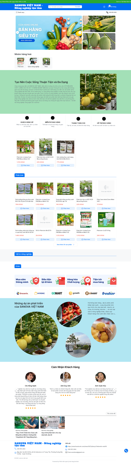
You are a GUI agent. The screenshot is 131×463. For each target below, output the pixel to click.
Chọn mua (25, 165)
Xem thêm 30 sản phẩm (65, 244)
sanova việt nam (23, 458)
